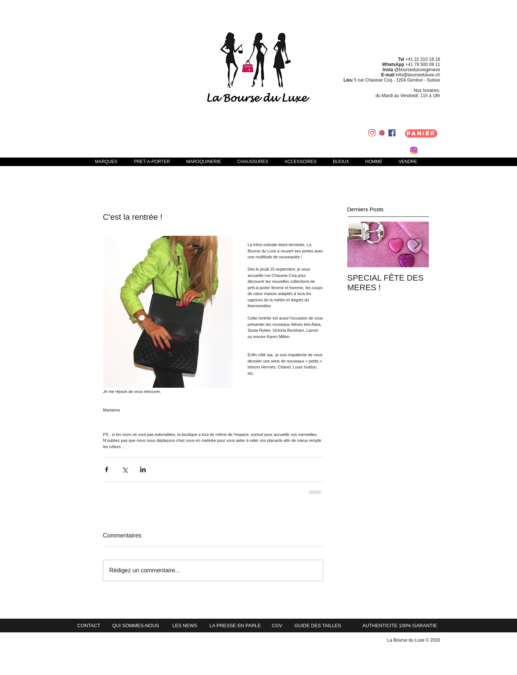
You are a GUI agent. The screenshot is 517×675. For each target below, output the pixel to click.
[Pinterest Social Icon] (381, 132)
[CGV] (278, 625)
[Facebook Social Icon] (391, 132)
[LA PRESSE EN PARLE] (235, 625)
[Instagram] (371, 132)
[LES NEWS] (185, 625)
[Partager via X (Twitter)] (124, 469)
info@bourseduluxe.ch (418, 74)
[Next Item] (417, 244)
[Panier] (421, 133)
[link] (351, 150)
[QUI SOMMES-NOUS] (136, 625)
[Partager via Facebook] (106, 469)
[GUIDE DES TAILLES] (322, 625)
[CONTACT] (91, 625)
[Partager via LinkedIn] (142, 469)
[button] (152, 161)
